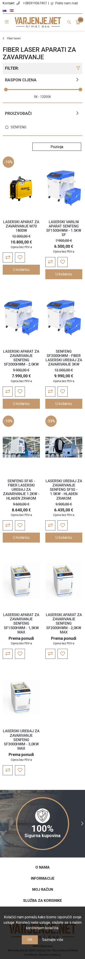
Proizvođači (18, 113)
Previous (2, 823)
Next (82, 823)
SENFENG (18, 127)
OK (29, 940)
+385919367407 (35, 3)
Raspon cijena (20, 80)
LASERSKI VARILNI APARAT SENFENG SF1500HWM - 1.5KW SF (63, 228)
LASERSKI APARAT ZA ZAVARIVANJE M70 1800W (21, 226)
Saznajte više (52, 940)
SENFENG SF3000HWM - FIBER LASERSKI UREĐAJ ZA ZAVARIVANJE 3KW (64, 358)
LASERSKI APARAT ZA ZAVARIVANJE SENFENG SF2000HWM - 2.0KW (21, 358)
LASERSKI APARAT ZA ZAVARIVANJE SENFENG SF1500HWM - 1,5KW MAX (21, 623)
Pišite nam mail (66, 3)
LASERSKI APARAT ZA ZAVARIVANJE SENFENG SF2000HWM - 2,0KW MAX (64, 623)
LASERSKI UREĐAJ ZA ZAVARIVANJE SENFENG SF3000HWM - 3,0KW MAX (21, 740)
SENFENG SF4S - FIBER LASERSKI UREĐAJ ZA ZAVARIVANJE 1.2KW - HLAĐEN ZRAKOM (21, 490)
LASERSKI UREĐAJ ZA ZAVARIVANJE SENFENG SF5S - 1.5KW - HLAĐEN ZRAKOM (64, 490)
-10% (8, 162)
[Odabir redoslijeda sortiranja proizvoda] (56, 147)
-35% (51, 421)
